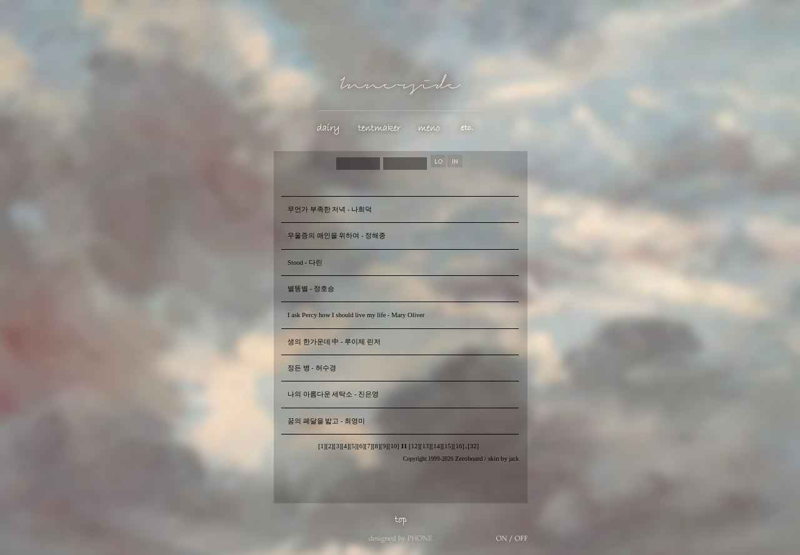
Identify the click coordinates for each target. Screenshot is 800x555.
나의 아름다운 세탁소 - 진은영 (333, 394)
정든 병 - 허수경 (312, 368)
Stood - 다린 (305, 262)
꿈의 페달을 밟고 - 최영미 (326, 421)
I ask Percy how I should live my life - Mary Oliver (356, 315)
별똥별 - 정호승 (311, 288)
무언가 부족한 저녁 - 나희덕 (330, 209)
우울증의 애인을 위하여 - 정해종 (337, 235)
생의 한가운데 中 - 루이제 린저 (334, 341)
